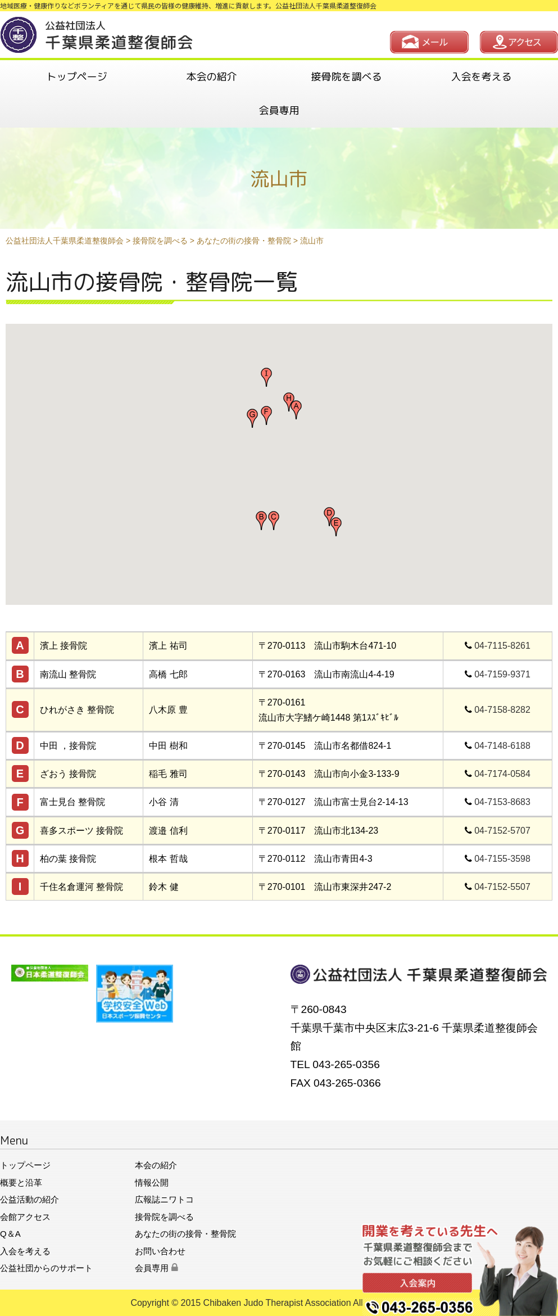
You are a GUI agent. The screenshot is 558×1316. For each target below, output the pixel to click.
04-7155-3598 (502, 858)
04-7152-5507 (502, 887)
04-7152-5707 (502, 830)
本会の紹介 (212, 77)
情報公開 (152, 1182)
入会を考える (481, 77)
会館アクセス (25, 1217)
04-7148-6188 (502, 745)
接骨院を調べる (346, 77)
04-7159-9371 (502, 674)
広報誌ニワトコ (164, 1199)
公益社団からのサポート (46, 1268)
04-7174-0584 (502, 774)
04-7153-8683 (502, 802)
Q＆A (10, 1233)
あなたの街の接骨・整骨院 (185, 1233)
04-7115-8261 (502, 645)
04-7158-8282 (502, 709)
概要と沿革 (21, 1182)
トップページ (77, 77)
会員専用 (279, 110)
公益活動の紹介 (29, 1199)
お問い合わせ (160, 1251)
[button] (296, 409)
